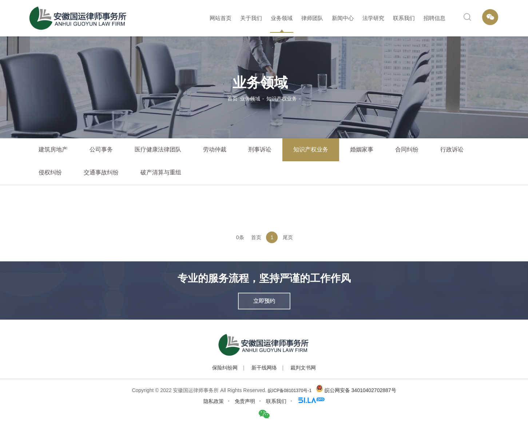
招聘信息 (434, 18)
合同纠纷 (406, 149)
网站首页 (220, 18)
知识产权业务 (281, 99)
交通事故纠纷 (101, 172)
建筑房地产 (53, 149)
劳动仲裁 (214, 149)
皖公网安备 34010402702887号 (360, 390)
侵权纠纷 (50, 172)
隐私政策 (213, 401)
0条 (240, 237)
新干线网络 (264, 368)
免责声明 (245, 401)
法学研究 (373, 18)
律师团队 (312, 18)
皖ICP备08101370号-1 (289, 390)
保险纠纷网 (225, 368)
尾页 (288, 237)
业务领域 (282, 18)
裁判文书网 (303, 368)
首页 (232, 99)
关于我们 (251, 18)
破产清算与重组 (160, 172)
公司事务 (101, 149)
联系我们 (404, 18)
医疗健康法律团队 (158, 149)
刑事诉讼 (259, 149)
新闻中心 (343, 18)
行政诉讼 (452, 149)
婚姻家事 (361, 149)
